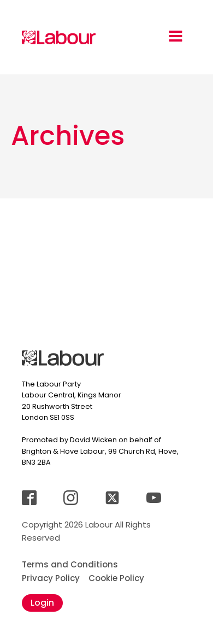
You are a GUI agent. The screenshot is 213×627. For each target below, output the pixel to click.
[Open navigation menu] (175, 37)
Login (42, 602)
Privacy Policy (51, 578)
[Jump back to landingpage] (59, 37)
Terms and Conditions (70, 564)
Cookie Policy (116, 578)
